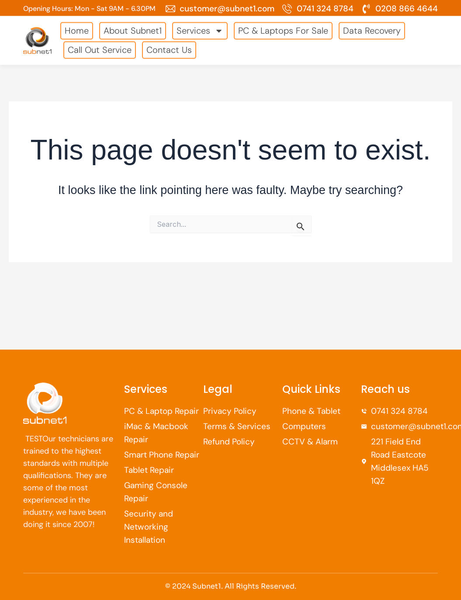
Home (77, 26)
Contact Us (169, 46)
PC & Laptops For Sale (283, 26)
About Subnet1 (133, 26)
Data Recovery (372, 26)
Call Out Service (100, 46)
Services (200, 26)
